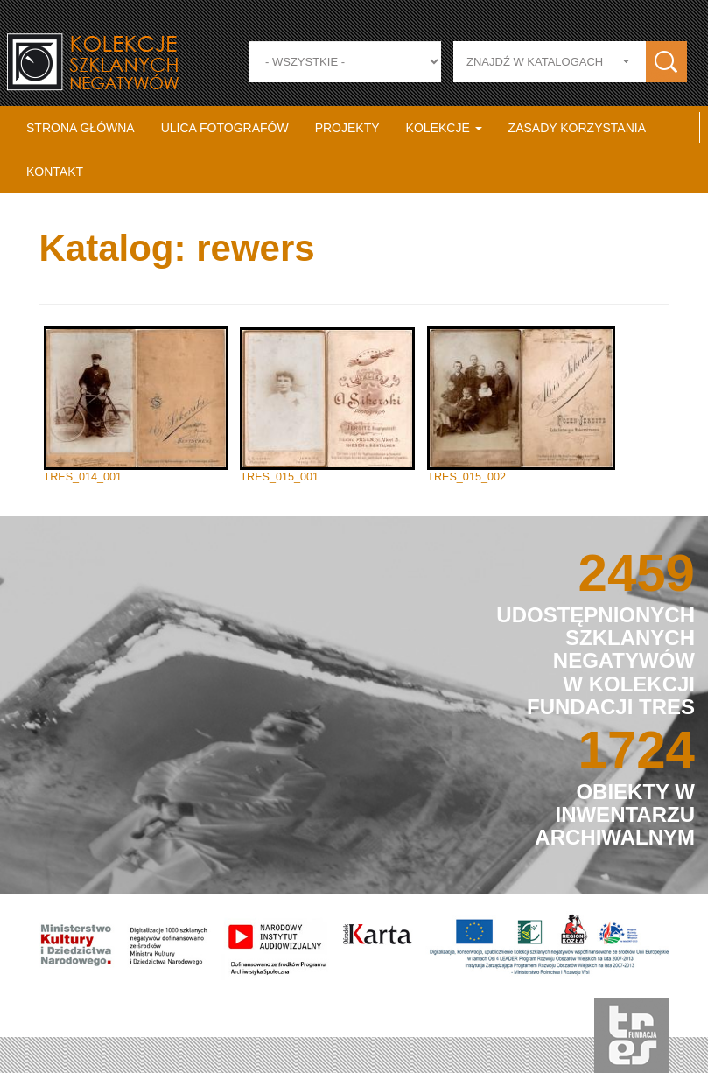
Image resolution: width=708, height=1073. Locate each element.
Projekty (347, 128)
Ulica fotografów (225, 128)
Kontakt (54, 172)
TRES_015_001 (279, 477)
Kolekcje (444, 128)
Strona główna (80, 128)
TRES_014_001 (83, 477)
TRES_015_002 (466, 477)
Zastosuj (666, 61)
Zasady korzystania (577, 128)
